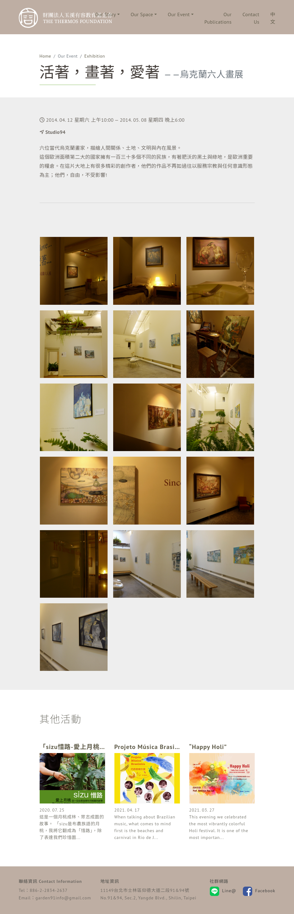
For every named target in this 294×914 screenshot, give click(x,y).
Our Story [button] (105, 14)
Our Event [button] (179, 14)
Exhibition (94, 56)
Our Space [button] (142, 14)
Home (45, 56)
